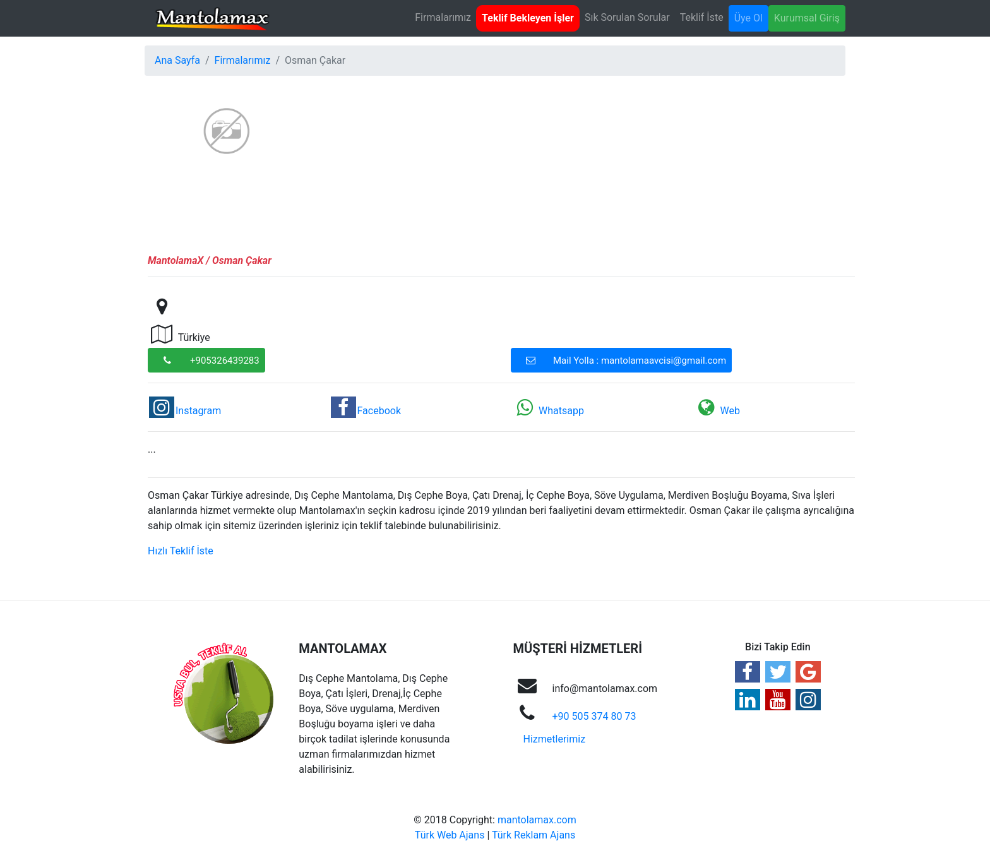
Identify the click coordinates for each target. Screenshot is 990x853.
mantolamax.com (537, 820)
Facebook (366, 411)
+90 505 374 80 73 (594, 716)
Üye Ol (748, 18)
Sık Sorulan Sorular (627, 17)
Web (717, 411)
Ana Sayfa (177, 60)
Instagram (185, 411)
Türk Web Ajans (450, 835)
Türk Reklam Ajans (533, 835)
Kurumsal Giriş (807, 18)
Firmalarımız (443, 17)
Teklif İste (702, 17)
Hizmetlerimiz (554, 739)
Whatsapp (548, 411)
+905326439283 (207, 360)
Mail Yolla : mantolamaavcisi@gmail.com (622, 360)
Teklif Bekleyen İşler (528, 18)
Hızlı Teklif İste (180, 551)
